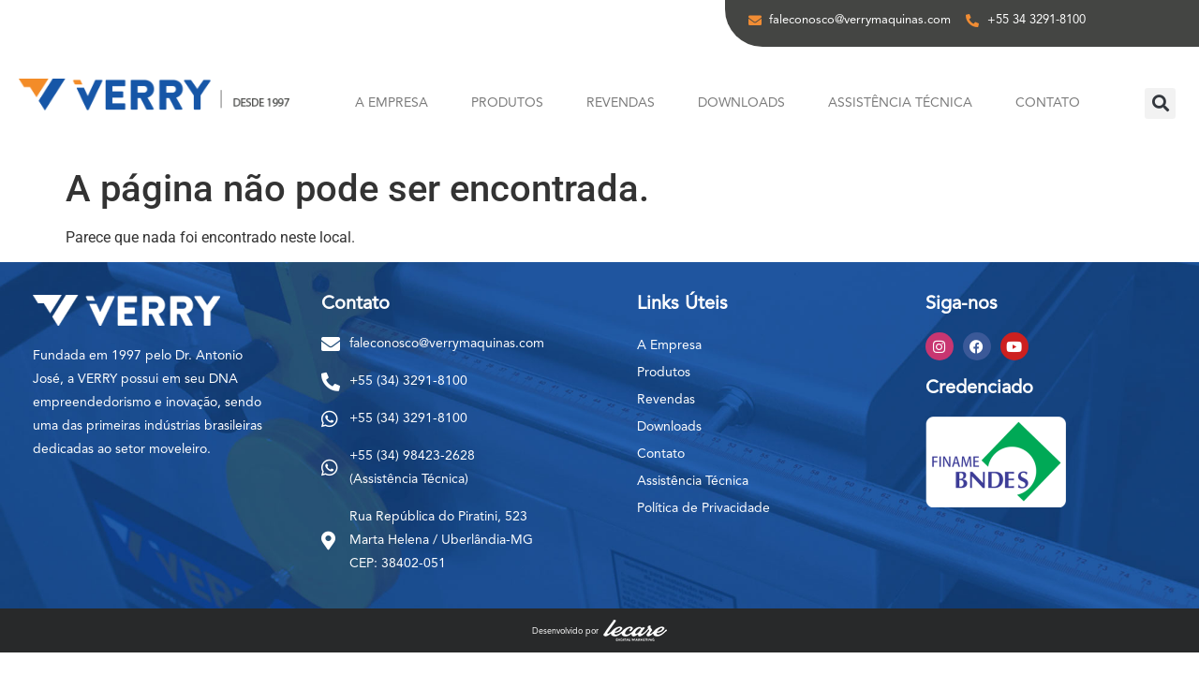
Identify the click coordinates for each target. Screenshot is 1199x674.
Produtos (507, 103)
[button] (1160, 103)
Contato (1047, 103)
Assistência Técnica (900, 103)
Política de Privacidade (703, 508)
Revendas (620, 103)
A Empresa (391, 103)
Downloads (741, 103)
